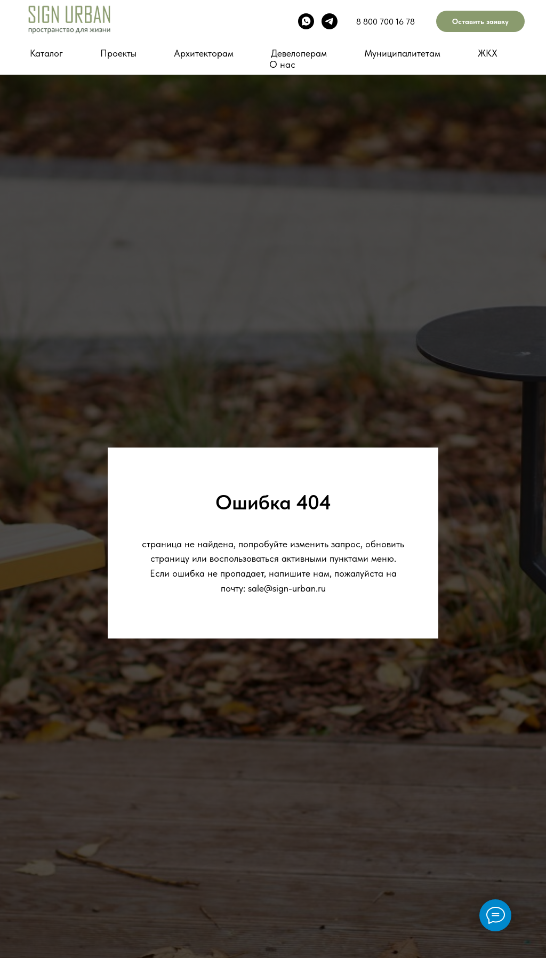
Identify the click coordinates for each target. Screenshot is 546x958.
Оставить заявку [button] (480, 21)
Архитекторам (204, 53)
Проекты (118, 53)
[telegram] (330, 21)
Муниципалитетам (402, 53)
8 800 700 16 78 (385, 22)
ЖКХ (487, 53)
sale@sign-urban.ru (287, 588)
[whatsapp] (306, 21)
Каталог (46, 53)
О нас (282, 64)
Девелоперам (299, 53)
